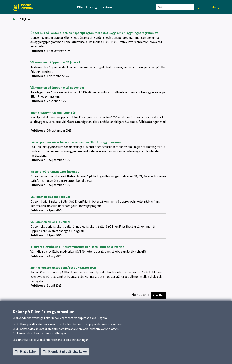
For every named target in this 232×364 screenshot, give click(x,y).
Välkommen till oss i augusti (50, 222)
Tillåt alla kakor (26, 353)
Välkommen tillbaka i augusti (50, 197)
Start (16, 19)
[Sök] (175, 7)
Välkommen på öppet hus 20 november (57, 88)
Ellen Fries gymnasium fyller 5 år (53, 113)
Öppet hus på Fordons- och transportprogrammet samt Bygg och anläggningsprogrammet (94, 33)
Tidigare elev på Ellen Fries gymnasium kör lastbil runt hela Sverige (77, 247)
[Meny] (212, 7)
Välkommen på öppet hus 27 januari (55, 62)
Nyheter (27, 19)
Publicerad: (38, 51)
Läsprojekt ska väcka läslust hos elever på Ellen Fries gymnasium (75, 142)
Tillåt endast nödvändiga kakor (65, 353)
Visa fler (158, 295)
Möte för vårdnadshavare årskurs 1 (54, 172)
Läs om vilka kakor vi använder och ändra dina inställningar (50, 341)
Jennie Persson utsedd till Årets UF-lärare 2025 (63, 268)
